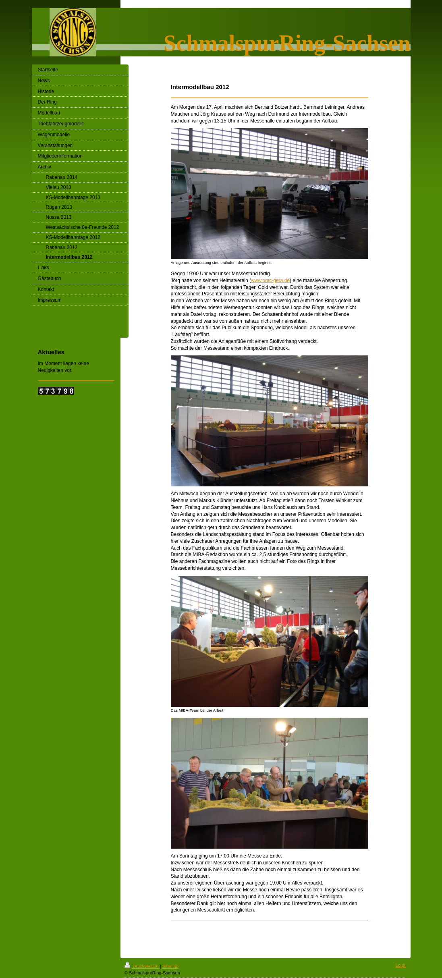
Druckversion (142, 966)
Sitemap (170, 966)
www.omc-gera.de (270, 280)
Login (401, 965)
